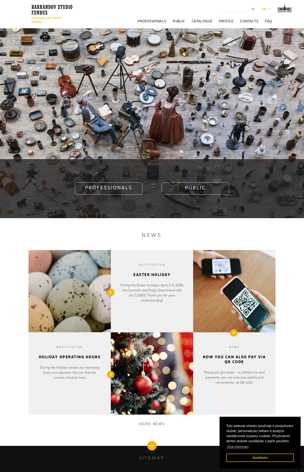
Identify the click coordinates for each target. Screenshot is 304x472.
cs (264, 9)
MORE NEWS (152, 424)
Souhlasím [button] (260, 457)
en (269, 9)
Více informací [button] (237, 447)
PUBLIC (195, 188)
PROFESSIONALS (108, 188)
